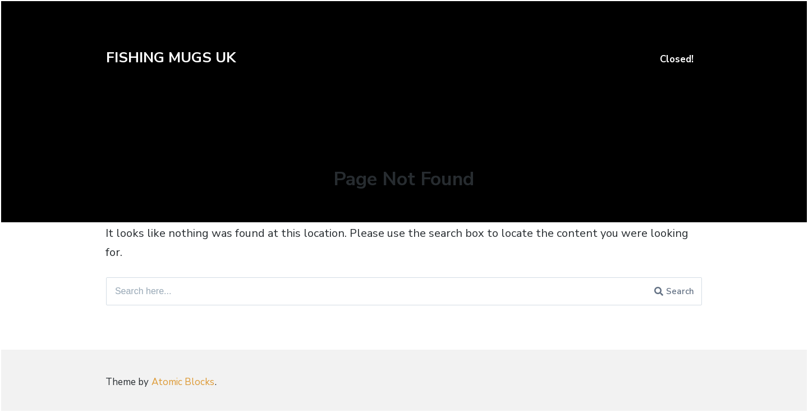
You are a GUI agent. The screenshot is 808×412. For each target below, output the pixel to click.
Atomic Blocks (183, 382)
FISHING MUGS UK (171, 57)
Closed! (677, 59)
